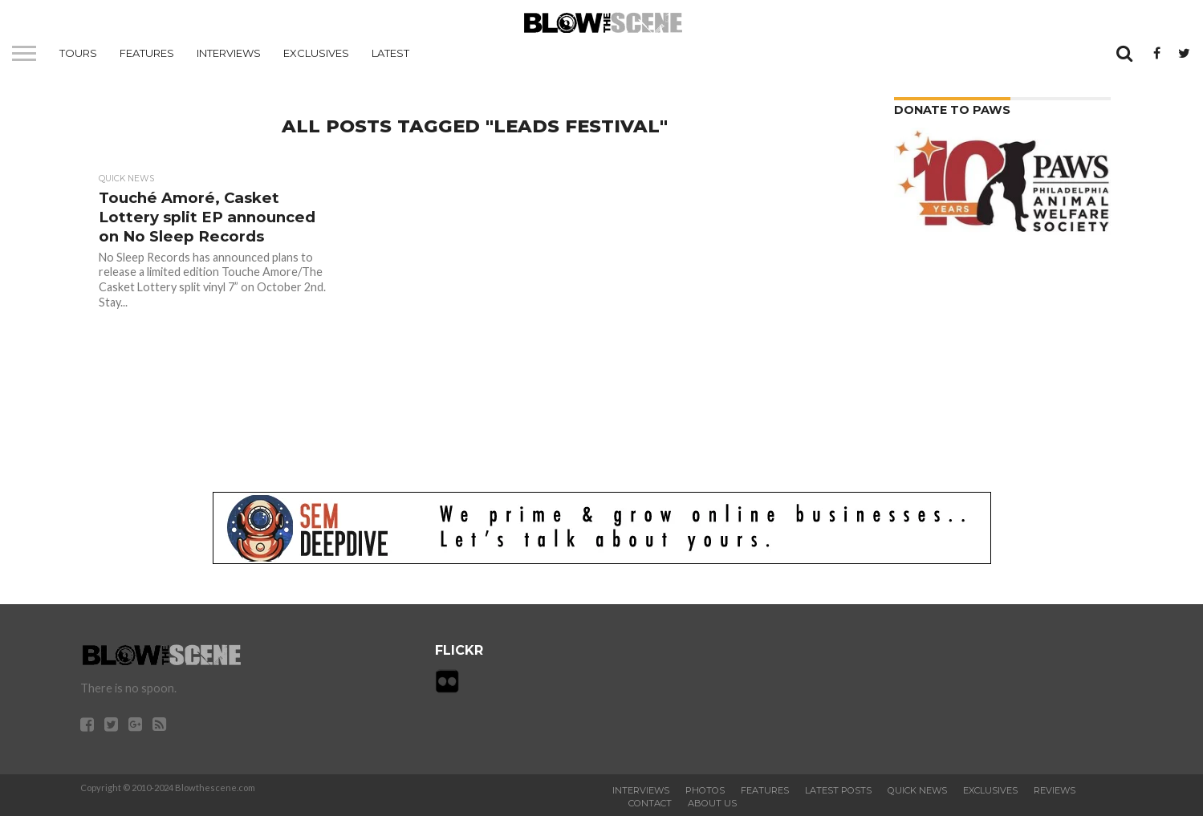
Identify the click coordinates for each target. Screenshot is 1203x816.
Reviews (1054, 790)
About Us (712, 803)
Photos (705, 790)
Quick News (917, 790)
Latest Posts (838, 790)
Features (147, 53)
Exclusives (316, 53)
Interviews (229, 53)
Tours (78, 53)
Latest (390, 53)
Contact (650, 803)
